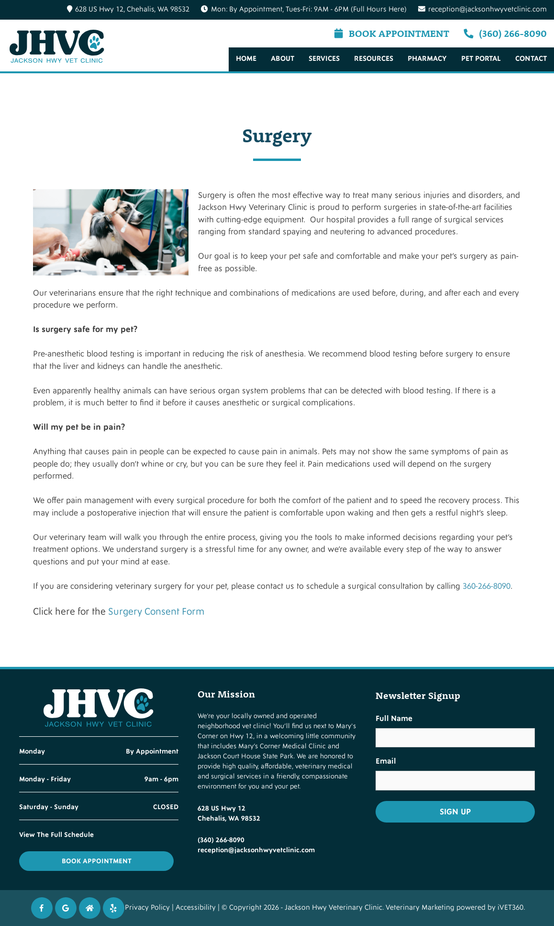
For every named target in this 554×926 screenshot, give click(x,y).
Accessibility (196, 907)
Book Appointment (391, 33)
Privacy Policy (147, 907)
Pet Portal (481, 59)
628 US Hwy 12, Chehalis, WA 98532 (128, 9)
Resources (373, 59)
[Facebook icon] (42, 908)
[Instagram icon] (89, 908)
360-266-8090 (486, 586)
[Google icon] (66, 908)
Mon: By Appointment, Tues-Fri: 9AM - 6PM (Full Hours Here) (309, 9)
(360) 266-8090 (505, 33)
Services (324, 59)
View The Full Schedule (56, 834)
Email (386, 761)
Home (246, 59)
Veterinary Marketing (420, 907)
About (282, 59)
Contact (531, 59)
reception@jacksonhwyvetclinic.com (482, 9)
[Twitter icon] (113, 908)
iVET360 (510, 907)
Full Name (394, 718)
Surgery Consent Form (156, 611)
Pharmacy (427, 59)
